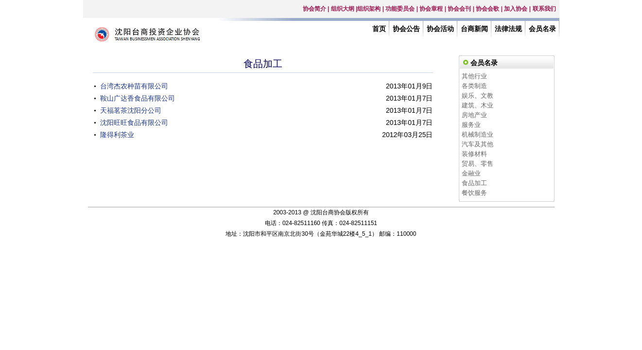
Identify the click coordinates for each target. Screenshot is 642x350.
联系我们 (544, 8)
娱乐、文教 (477, 95)
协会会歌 (487, 8)
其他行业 (474, 76)
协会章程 (431, 8)
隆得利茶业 (117, 135)
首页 (379, 29)
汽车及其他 (477, 144)
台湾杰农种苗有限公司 (134, 86)
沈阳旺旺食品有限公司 (134, 122)
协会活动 (440, 29)
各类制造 (474, 85)
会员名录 (542, 29)
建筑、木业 (477, 105)
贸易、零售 (477, 163)
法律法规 (508, 29)
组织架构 (369, 8)
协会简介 (314, 8)
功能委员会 (400, 8)
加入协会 (515, 8)
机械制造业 (477, 134)
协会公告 (406, 29)
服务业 (471, 124)
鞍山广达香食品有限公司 (137, 98)
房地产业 (474, 115)
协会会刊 (459, 8)
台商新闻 (474, 29)
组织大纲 (342, 8)
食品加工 (474, 183)
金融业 (471, 173)
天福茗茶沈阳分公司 (130, 110)
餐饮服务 (474, 192)
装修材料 (474, 154)
